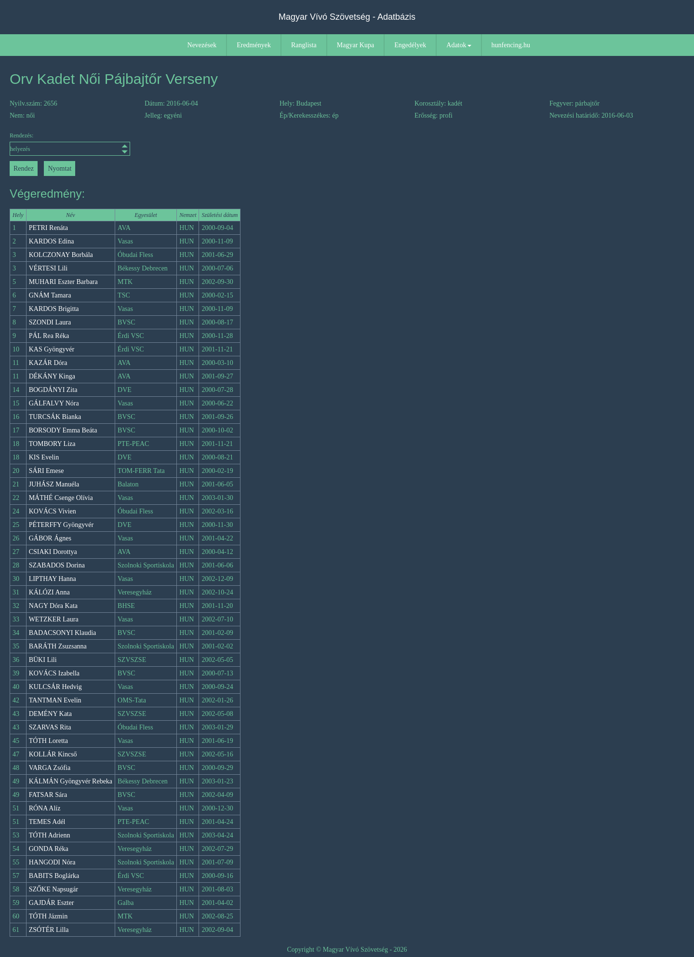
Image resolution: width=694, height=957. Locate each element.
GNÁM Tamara (50, 295)
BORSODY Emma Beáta (63, 430)
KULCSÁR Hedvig (55, 686)
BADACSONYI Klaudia (62, 632)
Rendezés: (70, 144)
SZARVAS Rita (50, 727)
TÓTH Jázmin (48, 916)
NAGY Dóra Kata (53, 605)
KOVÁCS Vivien (52, 511)
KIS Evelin (44, 457)
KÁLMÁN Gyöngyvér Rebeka (70, 781)
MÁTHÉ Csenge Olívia (61, 497)
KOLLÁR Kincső (53, 754)
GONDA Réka (48, 848)
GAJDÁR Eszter (51, 902)
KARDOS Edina (51, 241)
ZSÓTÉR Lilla (49, 929)
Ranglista (304, 45)
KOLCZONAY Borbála (61, 254)
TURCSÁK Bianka (55, 416)
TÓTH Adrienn (49, 835)
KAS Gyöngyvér (52, 349)
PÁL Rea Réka (49, 335)
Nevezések (202, 45)
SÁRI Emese (46, 470)
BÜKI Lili (43, 659)
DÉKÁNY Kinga (52, 376)
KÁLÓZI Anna (49, 592)
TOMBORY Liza (52, 443)
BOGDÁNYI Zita (53, 389)
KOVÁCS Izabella (54, 673)
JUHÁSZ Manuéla (54, 484)
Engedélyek (410, 45)
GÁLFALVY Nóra (54, 403)
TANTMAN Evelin (55, 700)
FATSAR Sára (48, 794)
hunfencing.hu (511, 45)
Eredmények (254, 45)
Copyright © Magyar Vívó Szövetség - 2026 (347, 949)
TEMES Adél (47, 821)
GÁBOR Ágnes (50, 538)
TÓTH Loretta (48, 740)
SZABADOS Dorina (57, 565)
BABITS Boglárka (54, 875)
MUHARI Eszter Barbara (63, 281)
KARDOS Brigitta (54, 308)
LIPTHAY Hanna (52, 578)
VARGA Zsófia (49, 767)
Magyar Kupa (355, 45)
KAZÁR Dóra (48, 362)
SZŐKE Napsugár (53, 889)
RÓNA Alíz (45, 808)
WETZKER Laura (54, 619)
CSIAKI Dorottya (53, 551)
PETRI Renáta (48, 227)
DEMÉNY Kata (50, 713)
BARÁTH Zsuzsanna (58, 646)
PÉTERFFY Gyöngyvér (61, 524)
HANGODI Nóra (52, 862)
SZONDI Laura (50, 322)
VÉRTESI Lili (48, 268)
